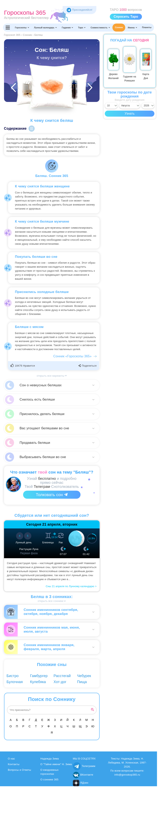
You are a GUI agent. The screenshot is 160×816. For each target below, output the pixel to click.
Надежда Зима (49, 758)
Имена (132, 28)
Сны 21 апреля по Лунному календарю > (71, 586)
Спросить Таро (126, 16)
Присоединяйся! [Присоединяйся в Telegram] (79, 9)
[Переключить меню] (7, 28)
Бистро (13, 676)
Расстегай (62, 676)
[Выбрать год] (148, 106)
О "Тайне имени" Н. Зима (56, 764)
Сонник (119, 27)
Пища (82, 682)
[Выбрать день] (111, 106)
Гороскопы (22, 28)
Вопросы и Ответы (19, 769)
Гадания (67, 28)
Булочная (15, 682)
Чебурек (84, 676)
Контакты (13, 764)
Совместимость (100, 28)
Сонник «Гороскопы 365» (72, 356)
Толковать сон (52, 494)
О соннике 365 (49, 779)
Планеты (147, 27)
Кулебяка (38, 682)
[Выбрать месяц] (129, 106)
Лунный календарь (45, 28)
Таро (82, 28)
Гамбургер (39, 676)
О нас (11, 758)
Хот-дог (60, 682)
